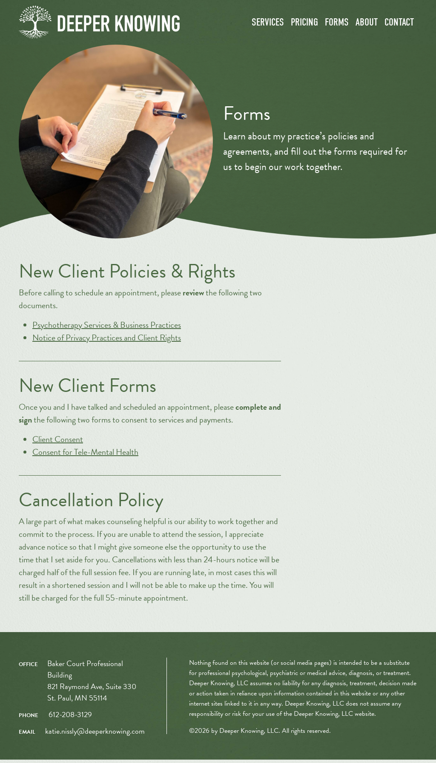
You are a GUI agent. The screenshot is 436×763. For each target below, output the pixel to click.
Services (268, 24)
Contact (399, 24)
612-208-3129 (70, 717)
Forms (337, 24)
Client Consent (57, 442)
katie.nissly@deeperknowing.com (95, 734)
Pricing (304, 24)
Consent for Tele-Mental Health (85, 455)
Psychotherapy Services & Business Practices (106, 328)
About (367, 24)
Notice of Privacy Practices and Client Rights (106, 341)
